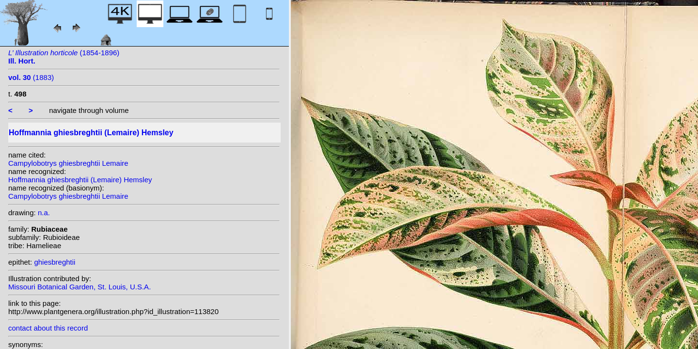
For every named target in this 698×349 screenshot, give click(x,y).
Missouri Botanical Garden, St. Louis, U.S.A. (79, 287)
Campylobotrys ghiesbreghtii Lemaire (68, 163)
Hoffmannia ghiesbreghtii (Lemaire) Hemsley (80, 179)
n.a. (44, 212)
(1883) (31, 77)
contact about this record (48, 328)
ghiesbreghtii (54, 262)
